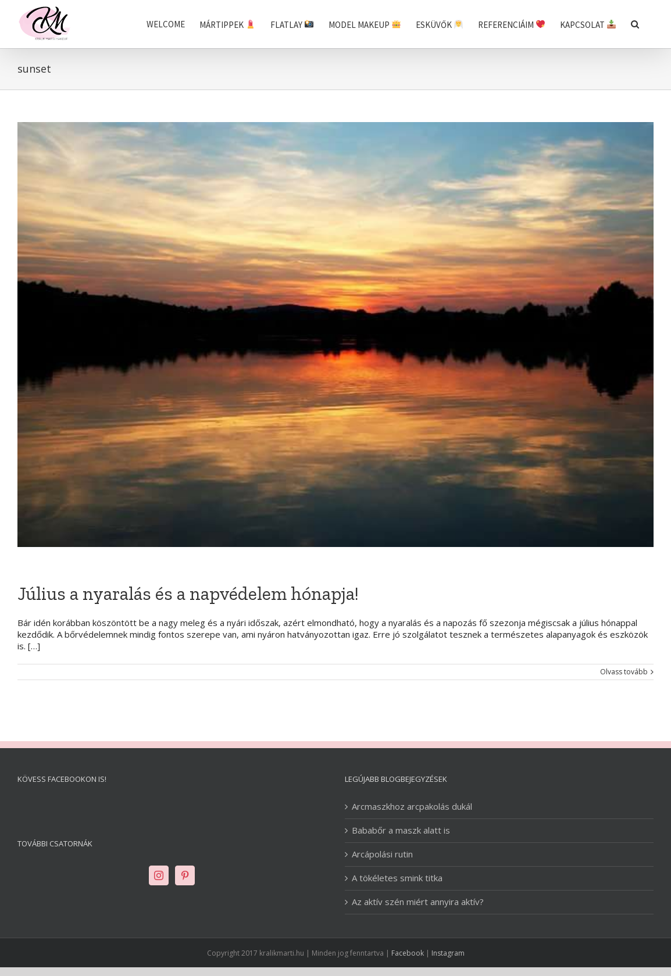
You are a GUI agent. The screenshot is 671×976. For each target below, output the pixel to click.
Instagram (448, 953)
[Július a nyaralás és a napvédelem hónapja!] (335, 334)
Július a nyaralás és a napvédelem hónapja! (188, 593)
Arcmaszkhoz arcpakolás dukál (412, 806)
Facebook (407, 953)
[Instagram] (159, 875)
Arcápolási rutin (382, 854)
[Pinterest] (185, 875)
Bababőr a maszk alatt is (401, 830)
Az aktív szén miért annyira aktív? (418, 901)
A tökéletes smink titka (397, 878)
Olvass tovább (624, 672)
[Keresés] (635, 24)
